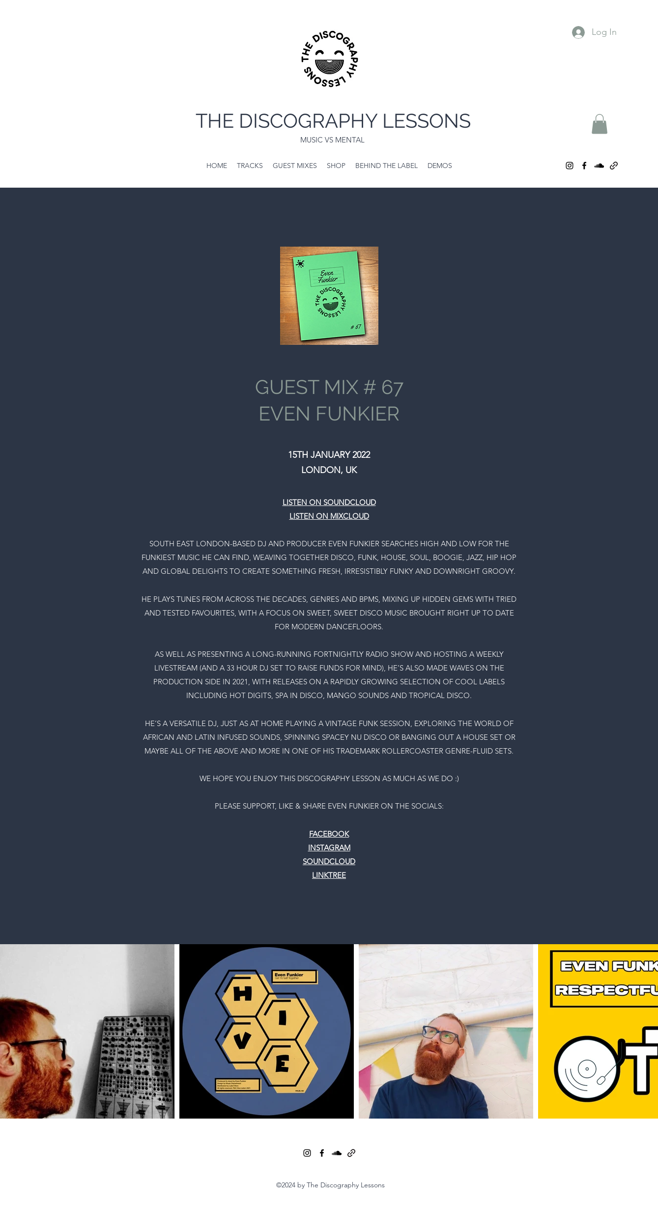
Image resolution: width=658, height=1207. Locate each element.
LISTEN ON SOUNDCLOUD (329, 502)
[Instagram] (569, 165)
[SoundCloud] (599, 165)
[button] (599, 124)
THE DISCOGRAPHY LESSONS (333, 120)
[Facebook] (584, 165)
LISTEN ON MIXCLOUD (329, 516)
